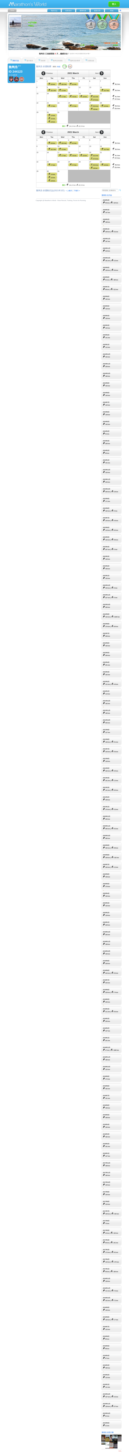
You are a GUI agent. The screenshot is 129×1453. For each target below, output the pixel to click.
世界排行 (68, 11)
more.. (120, 1451)
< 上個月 (69, 191)
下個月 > (77, 191)
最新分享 (97, 11)
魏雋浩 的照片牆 (107, 1432)
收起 (58, 67)
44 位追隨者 (13, 75)
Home (12, 10)
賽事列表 (83, 11)
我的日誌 (54, 11)
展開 (54, 67)
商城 (111, 11)
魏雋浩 (13, 67)
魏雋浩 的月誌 (107, 195)
